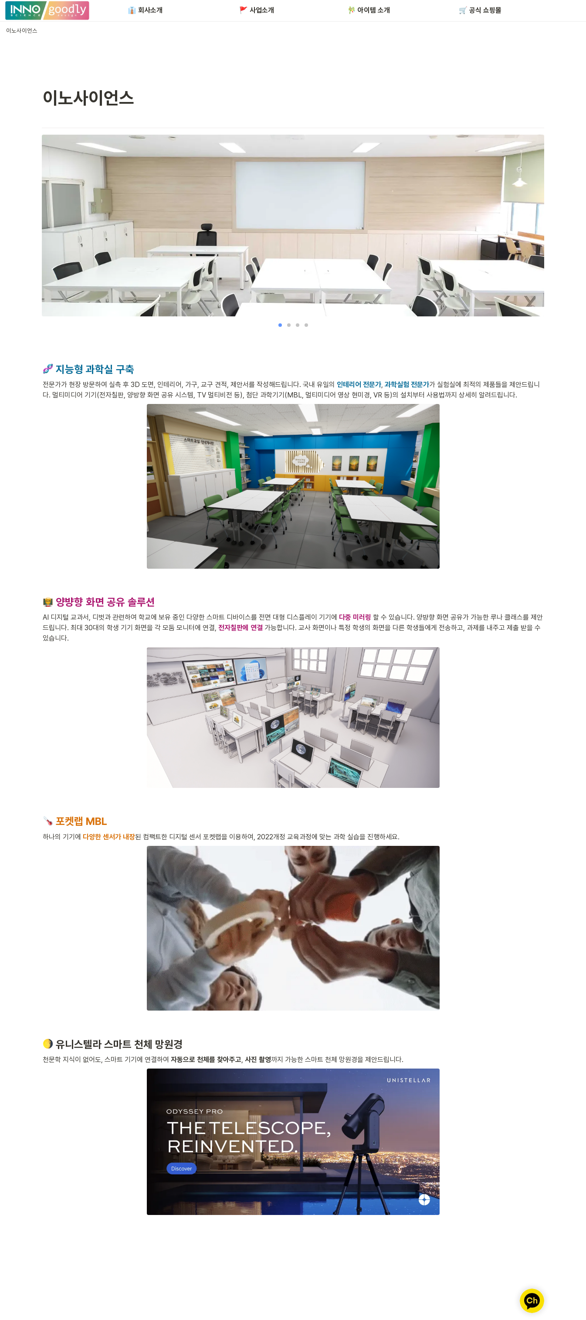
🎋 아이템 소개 (368, 10)
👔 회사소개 (145, 10)
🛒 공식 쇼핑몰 (480, 10)
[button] (21, 30)
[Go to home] (47, 10)
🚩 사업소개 (256, 10)
